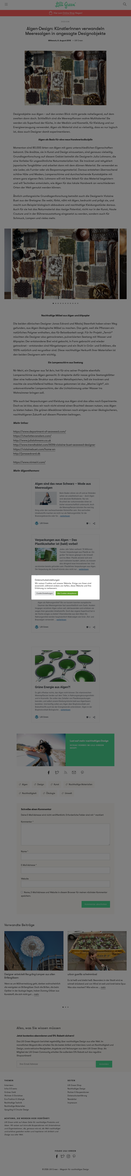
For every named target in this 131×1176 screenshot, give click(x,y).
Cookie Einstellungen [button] (44, 593)
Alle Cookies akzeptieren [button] (66, 593)
